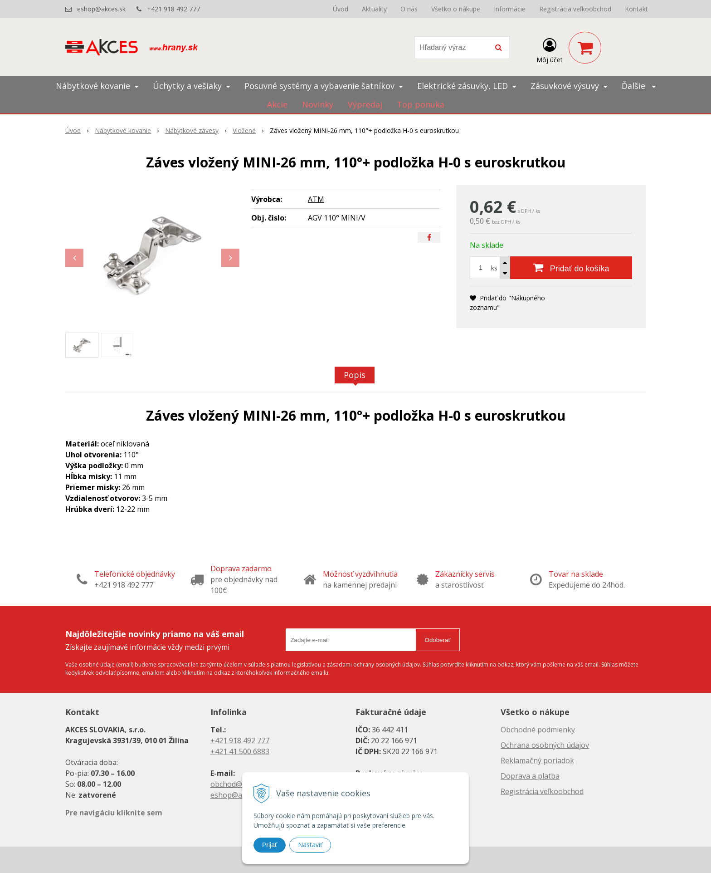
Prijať (269, 844)
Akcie (277, 104)
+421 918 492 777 (173, 9)
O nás (409, 9)
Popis (354, 374)
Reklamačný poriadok (537, 760)
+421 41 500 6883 (239, 751)
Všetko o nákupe (455, 9)
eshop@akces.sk (101, 9)
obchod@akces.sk (240, 784)
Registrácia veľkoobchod (575, 9)
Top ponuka (420, 104)
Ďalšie (639, 85)
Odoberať (438, 640)
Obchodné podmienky (538, 730)
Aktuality (374, 9)
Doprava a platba (530, 776)
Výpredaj (365, 104)
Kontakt (636, 9)
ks (494, 268)
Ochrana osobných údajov (545, 745)
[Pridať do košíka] (571, 267)
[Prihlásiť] (549, 49)
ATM (316, 199)
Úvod (340, 9)
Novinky (317, 104)
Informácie (510, 9)
